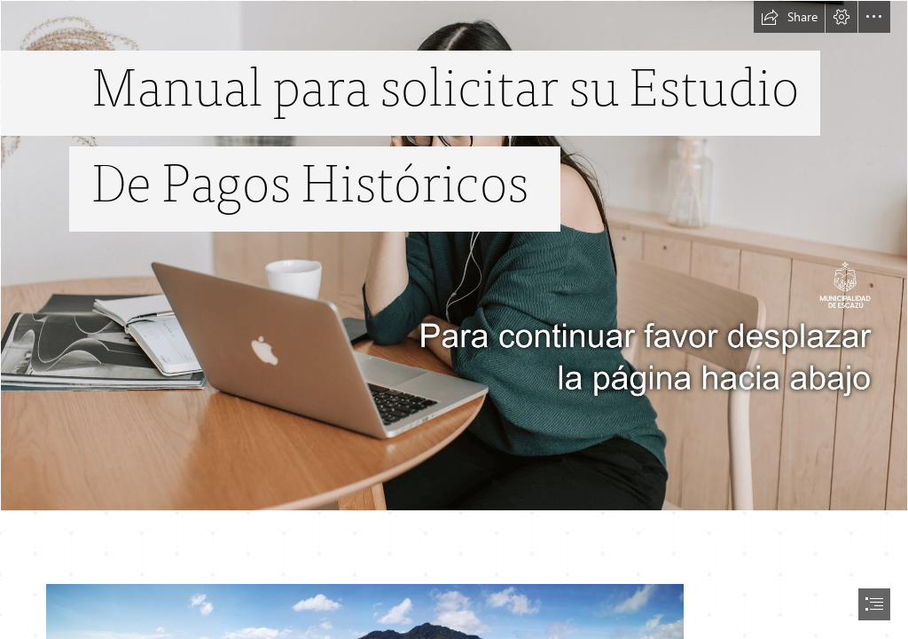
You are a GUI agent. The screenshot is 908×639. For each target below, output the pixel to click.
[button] (789, 17)
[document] (454, 319)
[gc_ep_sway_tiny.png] (454, 255)
